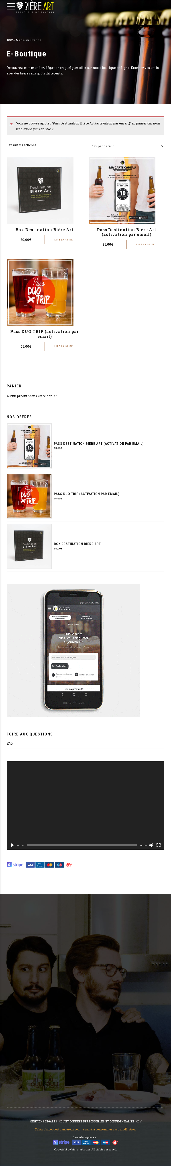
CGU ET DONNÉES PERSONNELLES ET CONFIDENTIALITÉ (96, 1121)
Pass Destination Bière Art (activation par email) (126, 232)
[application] (85, 805)
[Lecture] (12, 845)
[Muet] (151, 845)
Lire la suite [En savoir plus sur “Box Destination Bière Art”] (63, 239)
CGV (139, 1121)
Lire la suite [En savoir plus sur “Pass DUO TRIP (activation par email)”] (63, 346)
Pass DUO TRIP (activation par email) (44, 334)
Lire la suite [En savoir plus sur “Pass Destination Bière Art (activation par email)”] (145, 244)
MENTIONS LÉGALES (43, 1121)
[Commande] (126, 146)
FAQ (10, 743)
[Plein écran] (158, 845)
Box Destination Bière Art (44, 229)
